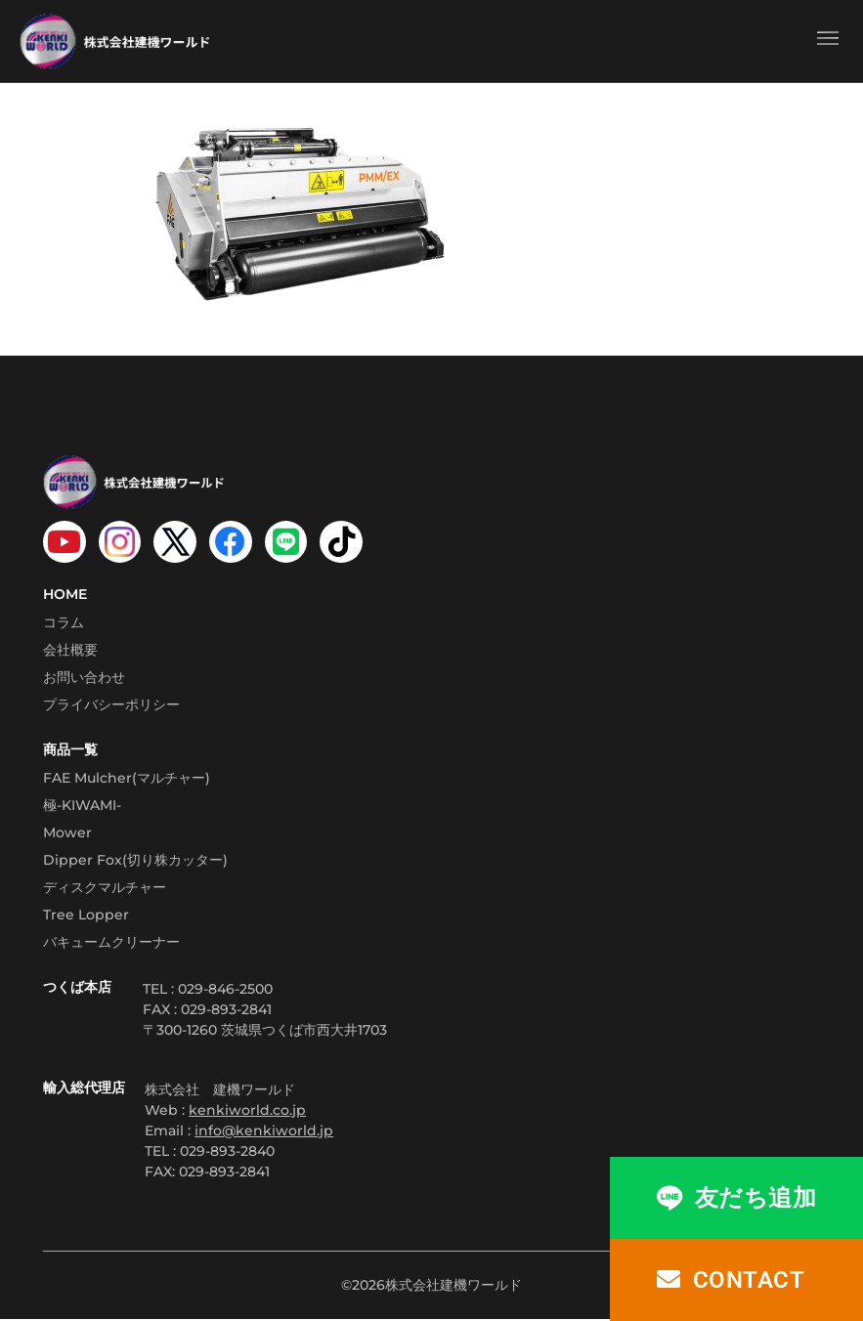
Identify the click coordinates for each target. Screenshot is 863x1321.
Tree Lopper (86, 915)
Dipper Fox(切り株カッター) (135, 861)
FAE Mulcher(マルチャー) (126, 779)
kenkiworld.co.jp (247, 1111)
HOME (65, 595)
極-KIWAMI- (82, 806)
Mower (67, 833)
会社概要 (70, 651)
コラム (63, 623)
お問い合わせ (84, 678)
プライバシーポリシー (111, 705)
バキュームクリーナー (111, 943)
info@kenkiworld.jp (263, 1131)
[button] (827, 41)
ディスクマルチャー (104, 888)
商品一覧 (70, 750)
